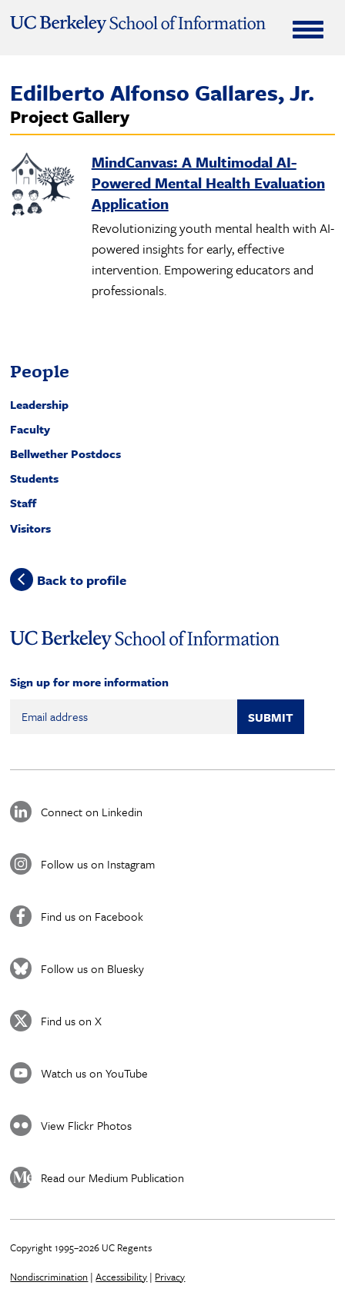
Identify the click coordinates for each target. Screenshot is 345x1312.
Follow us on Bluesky (92, 968)
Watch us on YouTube (94, 1073)
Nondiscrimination (49, 1276)
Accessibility (121, 1276)
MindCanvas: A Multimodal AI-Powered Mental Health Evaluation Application (208, 182)
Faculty (30, 428)
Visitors (30, 528)
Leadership (39, 404)
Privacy (170, 1276)
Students (34, 478)
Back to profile (81, 580)
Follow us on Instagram (98, 863)
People (39, 371)
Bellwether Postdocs (65, 453)
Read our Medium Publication (112, 1177)
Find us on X (71, 1020)
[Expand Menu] (308, 29)
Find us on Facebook (92, 916)
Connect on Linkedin (91, 811)
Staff (23, 502)
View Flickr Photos (86, 1125)
